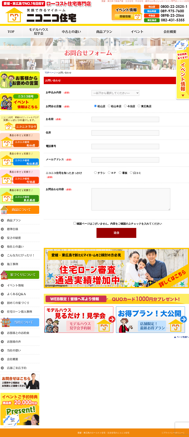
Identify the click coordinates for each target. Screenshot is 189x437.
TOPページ (50, 72)
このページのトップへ (179, 337)
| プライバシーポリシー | (173, 433)
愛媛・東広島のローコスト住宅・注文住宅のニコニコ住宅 (103, 433)
